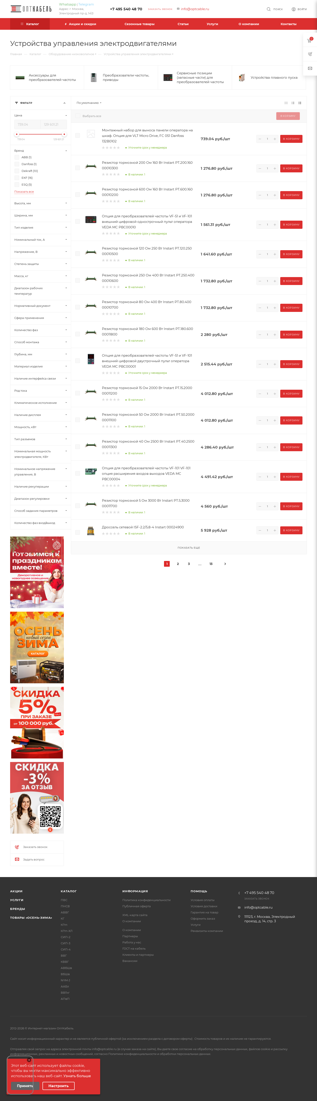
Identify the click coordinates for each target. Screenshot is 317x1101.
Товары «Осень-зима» (31, 917)
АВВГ (65, 912)
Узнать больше (77, 1076)
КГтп (64, 924)
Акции (16, 891)
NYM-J (65, 980)
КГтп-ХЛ (66, 931)
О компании (131, 921)
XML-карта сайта (134, 915)
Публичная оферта (136, 906)
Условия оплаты (202, 900)
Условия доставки (204, 906)
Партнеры (130, 936)
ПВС (64, 900)
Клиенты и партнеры (138, 954)
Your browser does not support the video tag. (20, 1075)
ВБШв (65, 974)
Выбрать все (92, 116)
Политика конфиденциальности (146, 900)
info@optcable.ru (195, 9)
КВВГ (65, 961)
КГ (62, 918)
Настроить (58, 1086)
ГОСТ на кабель (134, 948)
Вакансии (129, 961)
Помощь (199, 891)
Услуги (17, 900)
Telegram (86, 4)
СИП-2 (65, 937)
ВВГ (64, 955)
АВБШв (66, 968)
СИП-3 (65, 943)
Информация (135, 891)
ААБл (65, 986)
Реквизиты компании (207, 931)
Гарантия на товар (204, 912)
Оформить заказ (203, 918)
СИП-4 (66, 949)
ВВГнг (65, 992)
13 (211, 564)
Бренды (17, 909)
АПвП (65, 998)
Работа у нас (131, 942)
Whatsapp (67, 4)
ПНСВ (65, 906)
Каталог (69, 891)
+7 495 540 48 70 (126, 9)
